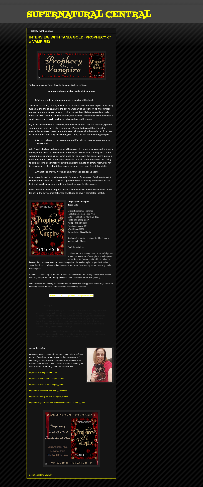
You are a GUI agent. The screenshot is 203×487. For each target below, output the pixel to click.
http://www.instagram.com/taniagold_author (48, 396)
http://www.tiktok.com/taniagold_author (46, 384)
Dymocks (71, 295)
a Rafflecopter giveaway (40, 475)
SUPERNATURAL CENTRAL (89, 15)
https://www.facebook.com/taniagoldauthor (48, 390)
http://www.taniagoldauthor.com (43, 372)
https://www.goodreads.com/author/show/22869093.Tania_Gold (57, 402)
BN (61, 295)
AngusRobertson (85, 295)
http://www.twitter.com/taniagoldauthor (46, 378)
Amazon (53, 295)
